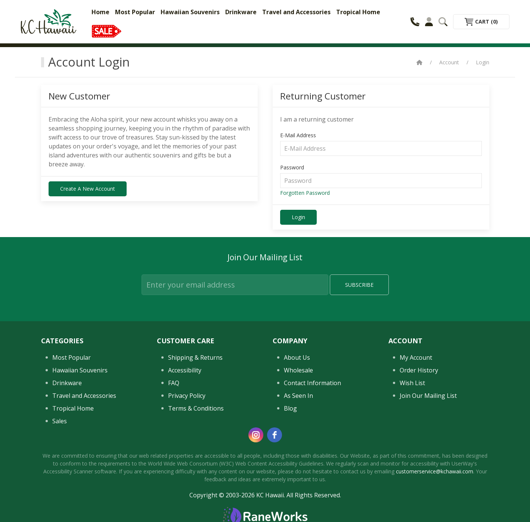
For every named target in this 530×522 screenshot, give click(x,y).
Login (482, 62)
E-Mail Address (298, 135)
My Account (416, 464)
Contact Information (312, 489)
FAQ (173, 489)
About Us (297, 464)
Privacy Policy (186, 502)
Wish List (412, 489)
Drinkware (241, 12)
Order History (419, 476)
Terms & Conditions (196, 514)
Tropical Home (358, 12)
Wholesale (298, 476)
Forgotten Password (305, 192)
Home (100, 12)
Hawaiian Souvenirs (190, 12)
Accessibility (184, 476)
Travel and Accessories (296, 12)
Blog (290, 514)
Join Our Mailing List (428, 502)
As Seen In (298, 502)
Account (449, 62)
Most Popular (135, 12)
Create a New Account (87, 188)
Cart (481, 21)
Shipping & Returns (195, 464)
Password (292, 167)
